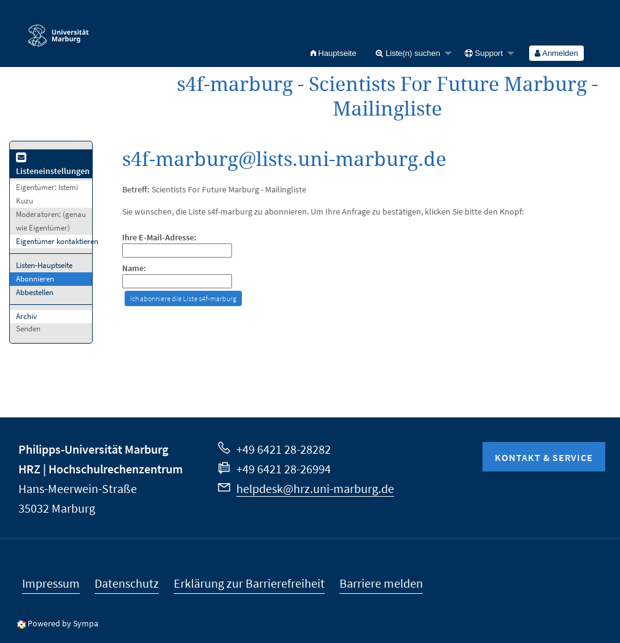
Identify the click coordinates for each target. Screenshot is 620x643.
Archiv (26, 316)
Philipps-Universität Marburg (93, 449)
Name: (134, 268)
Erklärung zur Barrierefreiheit (249, 583)
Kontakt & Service (544, 457)
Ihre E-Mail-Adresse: (159, 237)
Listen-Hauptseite (44, 265)
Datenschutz (127, 583)
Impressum (51, 583)
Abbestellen (34, 292)
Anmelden (556, 53)
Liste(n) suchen (408, 53)
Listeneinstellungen (53, 165)
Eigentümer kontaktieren (57, 241)
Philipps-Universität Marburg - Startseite (58, 30)
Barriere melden (381, 583)
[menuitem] (333, 53)
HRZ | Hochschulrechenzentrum (100, 468)
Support (484, 53)
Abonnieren (35, 279)
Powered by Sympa (63, 623)
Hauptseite (334, 53)
